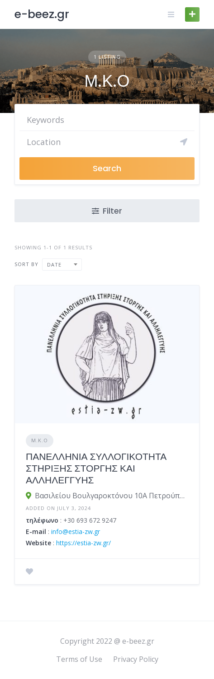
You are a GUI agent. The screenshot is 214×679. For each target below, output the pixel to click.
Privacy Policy (135, 659)
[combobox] (62, 264)
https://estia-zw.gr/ (83, 543)
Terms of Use (79, 659)
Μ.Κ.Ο (39, 440)
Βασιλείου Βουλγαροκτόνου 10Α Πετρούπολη (111, 496)
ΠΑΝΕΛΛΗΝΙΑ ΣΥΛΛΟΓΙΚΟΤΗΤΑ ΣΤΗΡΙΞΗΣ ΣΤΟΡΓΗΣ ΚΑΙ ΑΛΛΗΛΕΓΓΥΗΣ (96, 468)
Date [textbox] (54, 264)
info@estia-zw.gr (75, 531)
